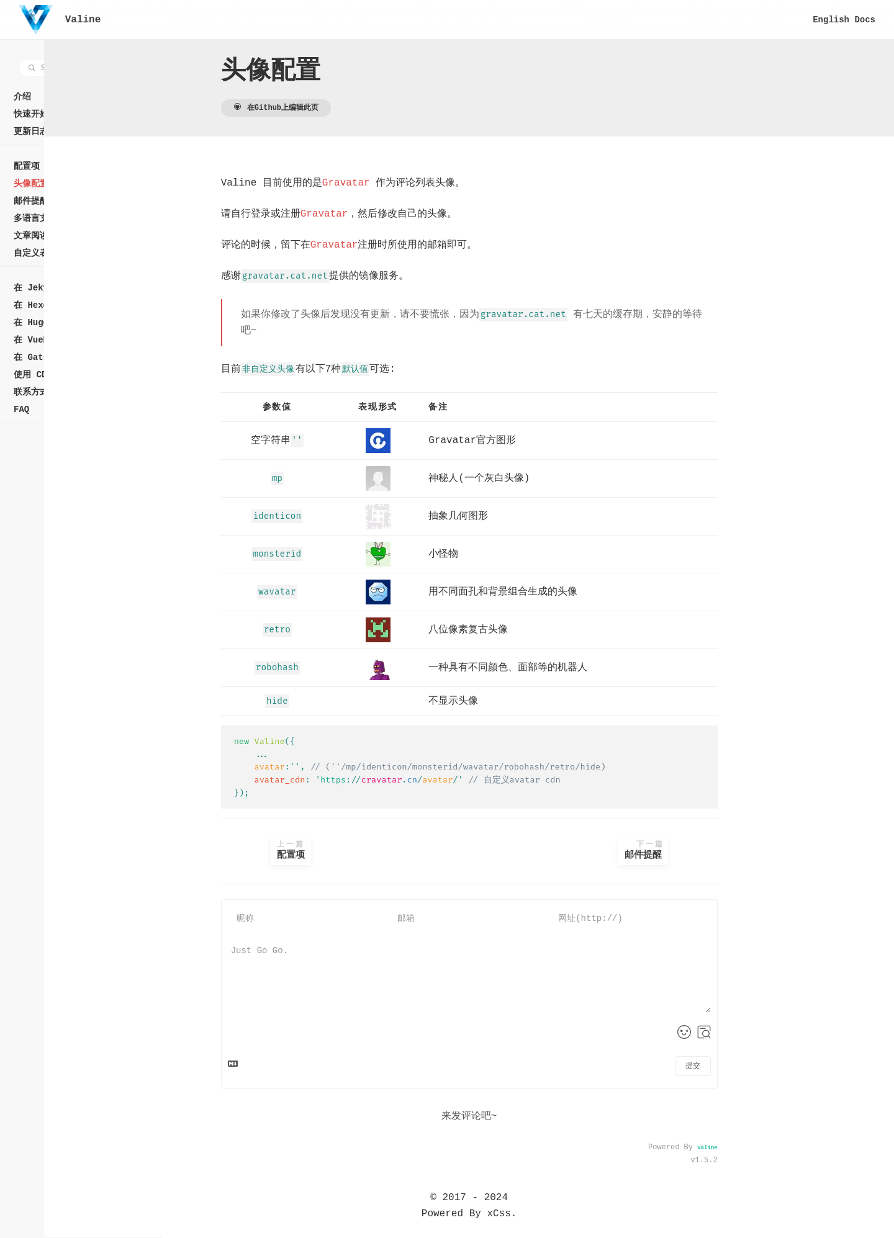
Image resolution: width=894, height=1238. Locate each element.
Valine (766, 1149)
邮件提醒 (701, 850)
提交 (751, 1066)
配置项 (350, 850)
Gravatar (404, 183)
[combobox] (83, 68)
